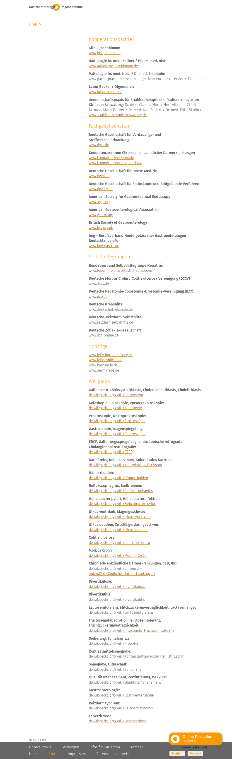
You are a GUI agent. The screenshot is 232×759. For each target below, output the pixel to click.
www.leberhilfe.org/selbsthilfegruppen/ (121, 270)
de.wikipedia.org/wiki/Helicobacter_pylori (122, 504)
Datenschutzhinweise (113, 754)
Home (33, 739)
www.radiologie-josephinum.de (113, 66)
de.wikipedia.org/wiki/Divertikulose (117, 586)
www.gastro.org (101, 215)
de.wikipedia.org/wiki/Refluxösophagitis (121, 491)
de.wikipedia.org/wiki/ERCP (111, 452)
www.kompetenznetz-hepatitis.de (115, 163)
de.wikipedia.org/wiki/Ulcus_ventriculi (120, 516)
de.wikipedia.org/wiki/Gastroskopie (117, 434)
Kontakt (136, 747)
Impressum (77, 754)
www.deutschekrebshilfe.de (111, 309)
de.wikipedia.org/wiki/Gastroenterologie (121, 695)
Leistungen (70, 747)
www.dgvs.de (99, 145)
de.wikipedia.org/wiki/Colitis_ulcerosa (119, 542)
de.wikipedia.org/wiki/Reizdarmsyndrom (121, 708)
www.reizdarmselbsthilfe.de (111, 322)
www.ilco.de (98, 296)
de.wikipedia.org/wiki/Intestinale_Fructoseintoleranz (131, 630)
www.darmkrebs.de (104, 370)
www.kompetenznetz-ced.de (111, 158)
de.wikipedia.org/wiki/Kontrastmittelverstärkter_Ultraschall (137, 656)
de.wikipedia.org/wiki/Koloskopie (115, 408)
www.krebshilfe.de (103, 365)
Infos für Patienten (104, 747)
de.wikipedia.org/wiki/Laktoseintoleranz (121, 612)
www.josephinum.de (105, 53)
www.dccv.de (99, 283)
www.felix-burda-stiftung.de (111, 355)
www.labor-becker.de (105, 92)
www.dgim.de (99, 176)
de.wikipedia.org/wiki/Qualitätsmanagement (125, 682)
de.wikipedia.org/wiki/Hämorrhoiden (118, 478)
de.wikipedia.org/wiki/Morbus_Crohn (118, 555)
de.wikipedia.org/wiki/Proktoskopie (117, 421)
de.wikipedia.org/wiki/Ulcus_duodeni (118, 530)
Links (42, 739)
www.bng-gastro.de (104, 246)
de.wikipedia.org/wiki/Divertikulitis (117, 599)
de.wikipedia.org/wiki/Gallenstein (116, 395)
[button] (195, 739)
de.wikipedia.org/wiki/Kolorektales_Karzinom (125, 465)
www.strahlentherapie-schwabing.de (118, 115)
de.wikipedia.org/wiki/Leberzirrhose (118, 721)
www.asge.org (99, 202)
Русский (195, 753)
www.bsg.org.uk (101, 228)
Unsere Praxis (40, 747)
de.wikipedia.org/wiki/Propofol (113, 643)
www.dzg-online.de (104, 335)
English (177, 753)
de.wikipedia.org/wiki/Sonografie (115, 669)
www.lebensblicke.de (105, 360)
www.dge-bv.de (101, 189)
